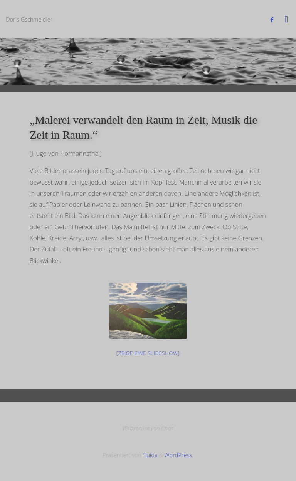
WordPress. (179, 455)
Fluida (149, 455)
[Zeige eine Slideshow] (148, 353)
